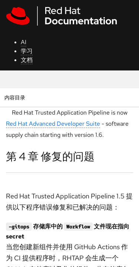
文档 (27, 60)
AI (23, 42)
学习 (27, 51)
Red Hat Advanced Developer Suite (53, 124)
